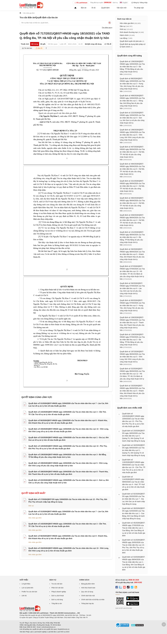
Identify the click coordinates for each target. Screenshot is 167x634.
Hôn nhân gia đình (35, 518)
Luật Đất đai (52, 632)
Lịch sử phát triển (27, 588)
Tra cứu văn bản (56, 584)
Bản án (83, 8)
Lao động (123, 38)
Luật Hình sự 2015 (63, 632)
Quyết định (105, 8)
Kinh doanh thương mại (129, 32)
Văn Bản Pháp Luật (26, 632)
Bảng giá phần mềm (88, 584)
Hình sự (123, 29)
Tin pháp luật (139, 8)
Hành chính (124, 35)
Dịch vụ (115, 2)
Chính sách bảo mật (88, 595)
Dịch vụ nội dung (57, 599)
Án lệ (94, 8)
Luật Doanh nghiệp (40, 632)
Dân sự (31, 506)
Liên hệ (24, 595)
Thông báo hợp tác (87, 603)
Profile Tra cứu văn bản (29, 592)
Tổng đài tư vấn (56, 603)
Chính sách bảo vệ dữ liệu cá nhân (92, 599)
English (123, 2)
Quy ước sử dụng (87, 592)
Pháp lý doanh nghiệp (58, 592)
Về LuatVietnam (80, 3)
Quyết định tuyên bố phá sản (131, 41)
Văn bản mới (121, 8)
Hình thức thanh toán (88, 588)
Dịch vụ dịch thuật (57, 595)
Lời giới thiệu (26, 584)
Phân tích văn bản (57, 588)
